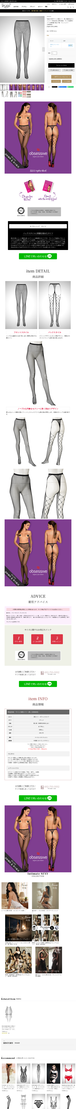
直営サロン (54, 4)
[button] (68, 7)
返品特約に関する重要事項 (55, 58)
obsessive (49, 16)
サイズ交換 (66, 81)
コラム (48, 4)
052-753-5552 (59, 1)
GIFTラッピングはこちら (61, 76)
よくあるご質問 (62, 4)
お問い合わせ (71, 4)
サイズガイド (56, 81)
